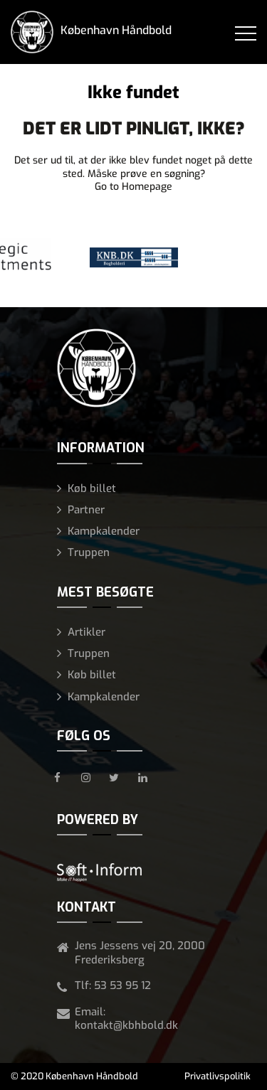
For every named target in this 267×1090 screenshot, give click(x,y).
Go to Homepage (133, 186)
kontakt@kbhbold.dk (126, 1025)
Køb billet (92, 488)
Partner (86, 510)
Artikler (86, 632)
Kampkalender (104, 531)
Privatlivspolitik (217, 1076)
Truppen (89, 552)
